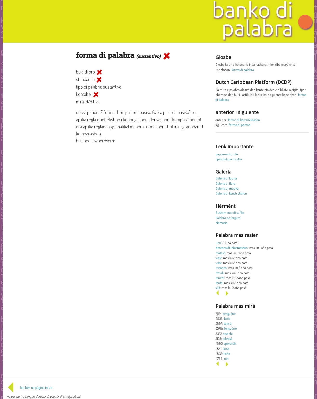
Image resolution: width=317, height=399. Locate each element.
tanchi (220, 277)
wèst (219, 257)
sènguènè (229, 313)
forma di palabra (242, 69)
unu (218, 242)
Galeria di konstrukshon (231, 193)
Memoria (222, 222)
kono (226, 348)
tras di (220, 272)
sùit (218, 287)
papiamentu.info (227, 154)
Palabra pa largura (228, 217)
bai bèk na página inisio (29, 387)
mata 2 (220, 252)
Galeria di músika (227, 188)
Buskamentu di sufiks (230, 212)
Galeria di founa (226, 178)
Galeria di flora (225, 183)
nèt (226, 358)
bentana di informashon (232, 247)
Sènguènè (230, 328)
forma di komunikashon (244, 119)
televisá (227, 338)
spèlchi (228, 333)
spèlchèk (230, 343)
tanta (219, 282)
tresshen (221, 267)
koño (227, 318)
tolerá (228, 323)
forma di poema (239, 124)
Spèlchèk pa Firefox (229, 159)
